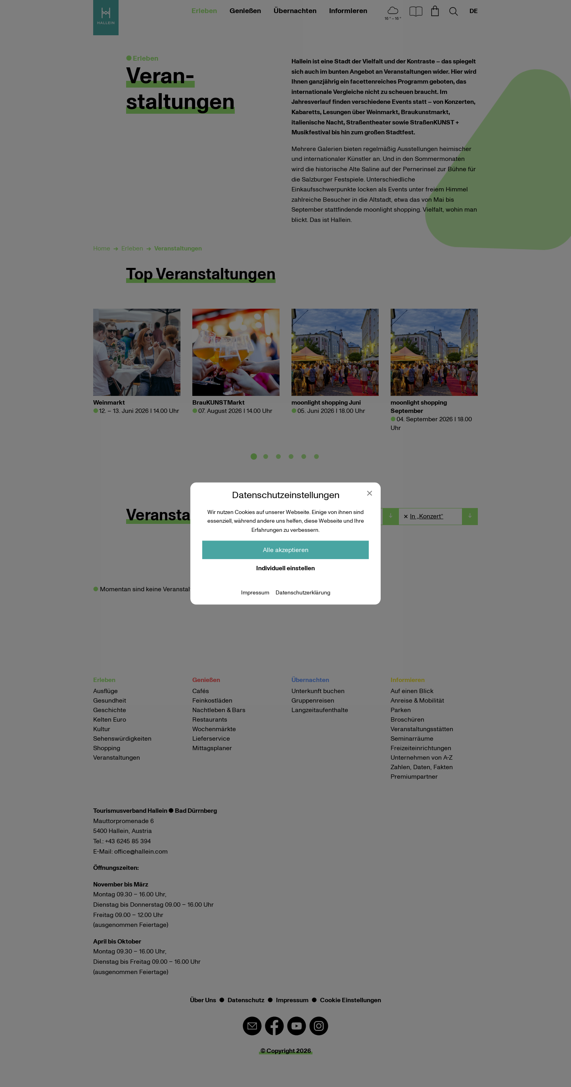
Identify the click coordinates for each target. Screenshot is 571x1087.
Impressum (255, 593)
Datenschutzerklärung (303, 593)
